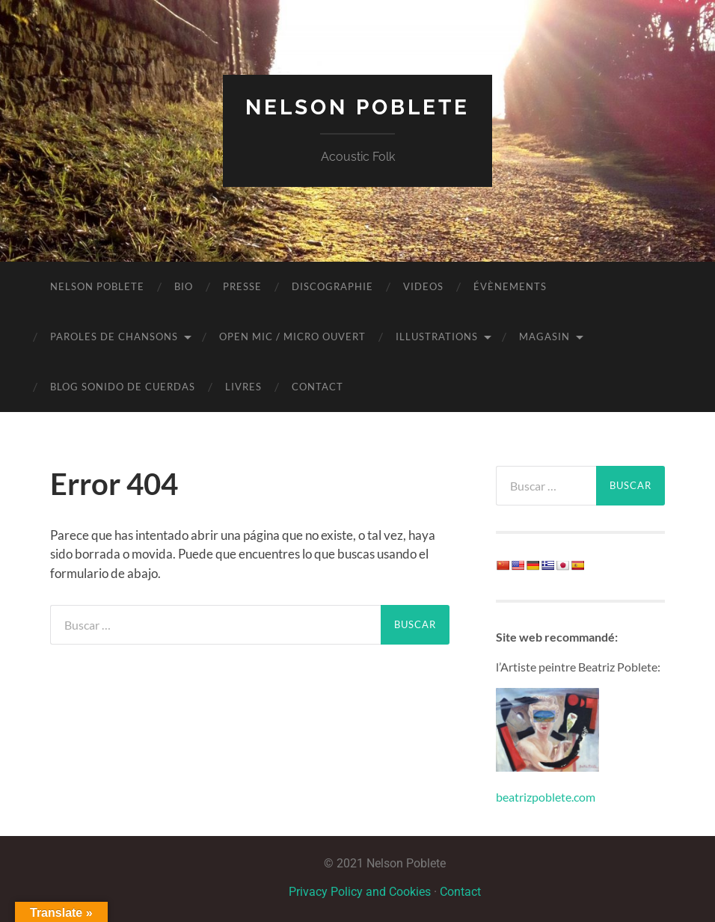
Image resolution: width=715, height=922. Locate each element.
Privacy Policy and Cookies (360, 892)
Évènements (510, 286)
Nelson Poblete (357, 107)
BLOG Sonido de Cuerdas (122, 387)
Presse (242, 286)
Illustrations (437, 336)
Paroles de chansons (114, 336)
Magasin (544, 336)
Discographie (332, 286)
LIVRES (243, 387)
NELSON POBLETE (97, 286)
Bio (183, 286)
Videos (423, 286)
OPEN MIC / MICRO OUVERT (292, 336)
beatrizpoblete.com (545, 797)
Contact (317, 387)
